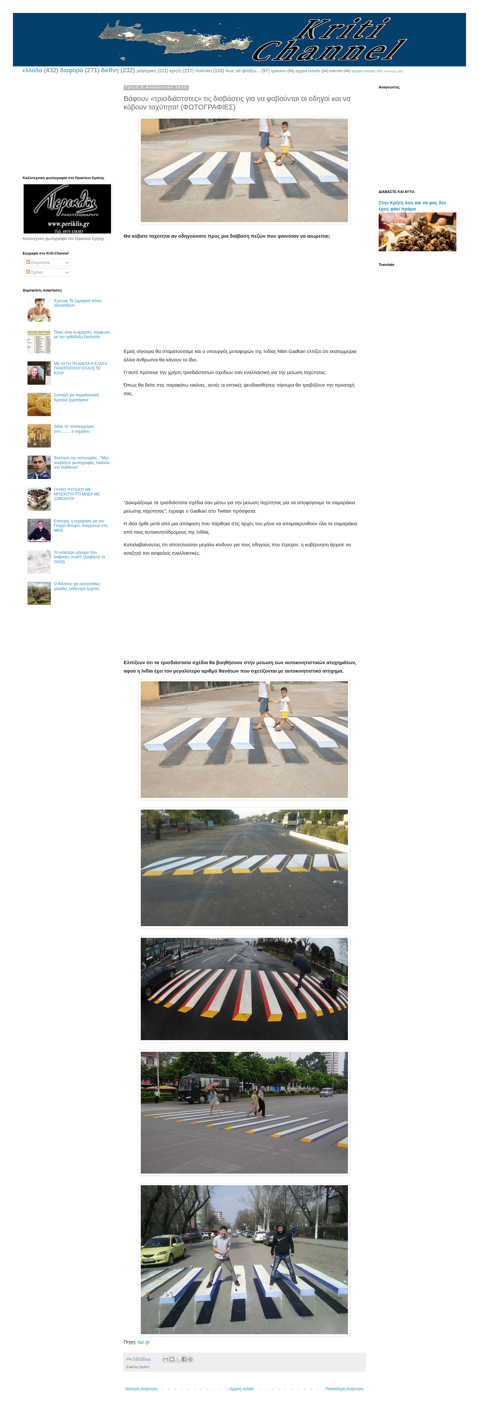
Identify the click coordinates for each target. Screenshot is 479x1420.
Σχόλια (34, 272)
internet (335, 71)
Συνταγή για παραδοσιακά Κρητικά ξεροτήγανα (76, 397)
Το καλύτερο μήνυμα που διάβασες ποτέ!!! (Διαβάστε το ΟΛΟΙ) (79, 557)
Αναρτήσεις (38, 262)
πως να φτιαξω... (242, 70)
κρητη (176, 70)
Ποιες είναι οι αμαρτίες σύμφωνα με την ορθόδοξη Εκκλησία (82, 334)
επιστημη (390, 71)
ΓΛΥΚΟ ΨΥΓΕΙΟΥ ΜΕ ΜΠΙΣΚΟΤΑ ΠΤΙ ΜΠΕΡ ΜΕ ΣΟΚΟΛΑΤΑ (77, 494)
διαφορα (71, 70)
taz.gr (144, 1342)
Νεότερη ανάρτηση (141, 1389)
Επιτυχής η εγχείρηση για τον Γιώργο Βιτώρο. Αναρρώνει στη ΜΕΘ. (80, 526)
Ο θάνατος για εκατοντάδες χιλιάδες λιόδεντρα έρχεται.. (77, 586)
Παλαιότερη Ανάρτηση (344, 1389)
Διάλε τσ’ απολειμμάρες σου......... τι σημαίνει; (74, 428)
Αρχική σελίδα (241, 1389)
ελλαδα (32, 70)
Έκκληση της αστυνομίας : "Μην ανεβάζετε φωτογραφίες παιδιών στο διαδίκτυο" (82, 463)
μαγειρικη (146, 70)
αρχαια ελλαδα (307, 71)
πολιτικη (203, 70)
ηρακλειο (278, 71)
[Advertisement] (244, 301)
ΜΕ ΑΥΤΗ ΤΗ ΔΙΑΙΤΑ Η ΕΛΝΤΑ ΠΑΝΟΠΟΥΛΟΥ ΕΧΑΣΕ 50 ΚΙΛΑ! (80, 368)
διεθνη (109, 70)
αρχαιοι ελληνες (363, 71)
